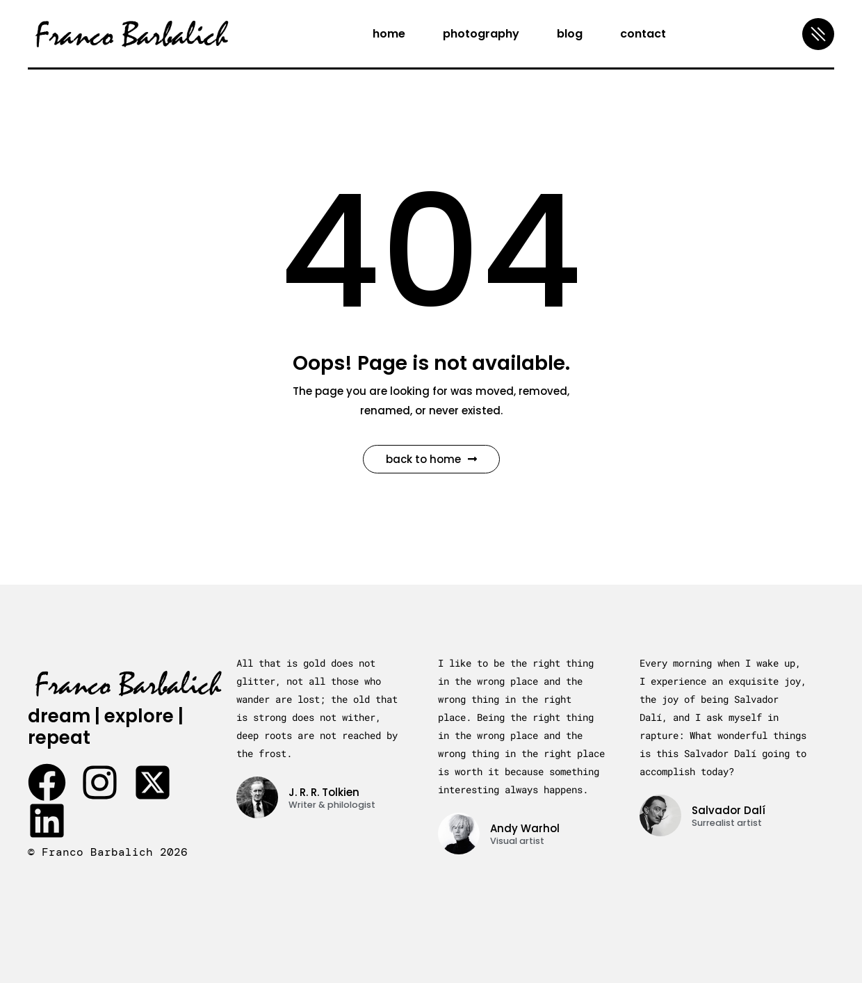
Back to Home (431, 459)
